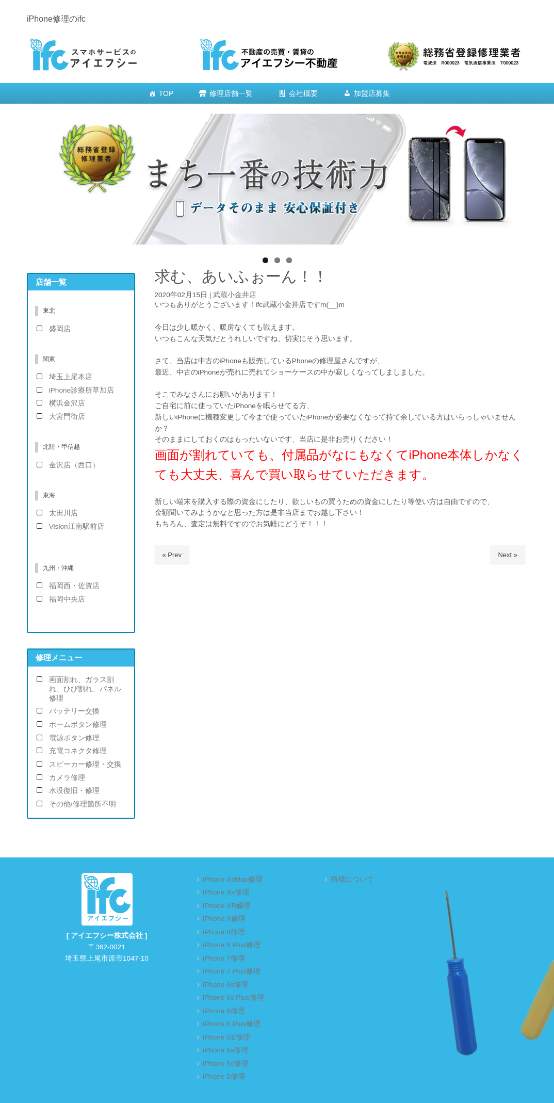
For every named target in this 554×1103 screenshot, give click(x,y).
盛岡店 (60, 329)
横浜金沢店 (67, 403)
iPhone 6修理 (224, 1011)
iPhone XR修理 (227, 906)
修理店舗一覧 (231, 93)
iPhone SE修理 (226, 1037)
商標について (352, 879)
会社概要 (303, 93)
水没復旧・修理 (74, 790)
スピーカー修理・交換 (85, 764)
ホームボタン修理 (78, 724)
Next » (507, 555)
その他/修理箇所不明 (82, 804)
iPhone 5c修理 (225, 1063)
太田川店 (63, 513)
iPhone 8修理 (224, 932)
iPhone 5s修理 (225, 1050)
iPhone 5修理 (224, 1076)
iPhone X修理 (224, 918)
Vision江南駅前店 (76, 526)
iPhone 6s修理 (225, 984)
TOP (166, 93)
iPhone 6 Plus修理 (231, 1024)
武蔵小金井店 (234, 295)
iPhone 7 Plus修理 (231, 971)
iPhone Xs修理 (226, 892)
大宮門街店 (67, 416)
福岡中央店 (67, 599)
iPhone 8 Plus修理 (231, 945)
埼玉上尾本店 (70, 377)
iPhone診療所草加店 (81, 390)
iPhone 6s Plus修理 (233, 997)
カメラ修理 (67, 778)
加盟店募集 (372, 93)
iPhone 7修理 (224, 958)
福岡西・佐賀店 (74, 586)
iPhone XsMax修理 (233, 879)
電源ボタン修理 (74, 738)
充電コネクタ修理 (78, 751)
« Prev (172, 555)
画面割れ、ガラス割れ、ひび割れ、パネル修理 (85, 689)
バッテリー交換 (74, 711)
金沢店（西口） (74, 465)
